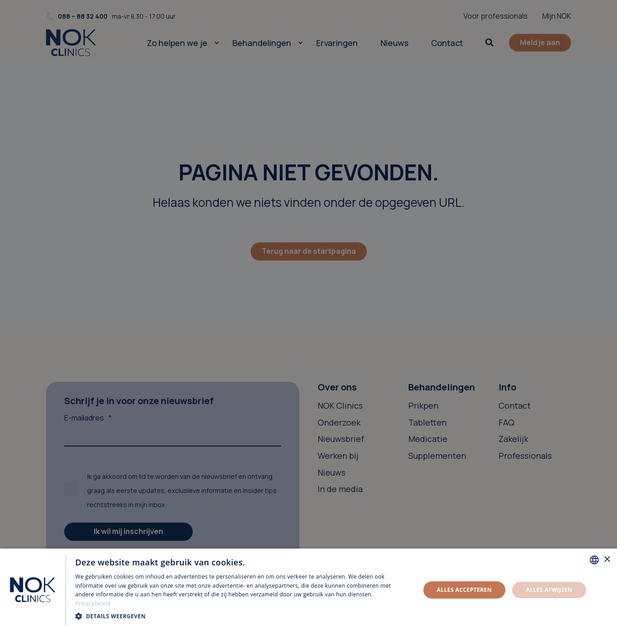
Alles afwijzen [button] (549, 590)
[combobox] (594, 559)
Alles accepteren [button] (464, 590)
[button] (242, 616)
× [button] (606, 559)
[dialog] (308, 590)
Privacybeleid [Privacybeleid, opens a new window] (93, 603)
